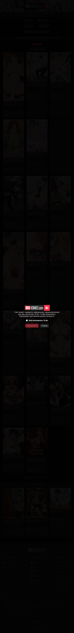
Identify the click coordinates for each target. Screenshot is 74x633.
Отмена (44, 326)
